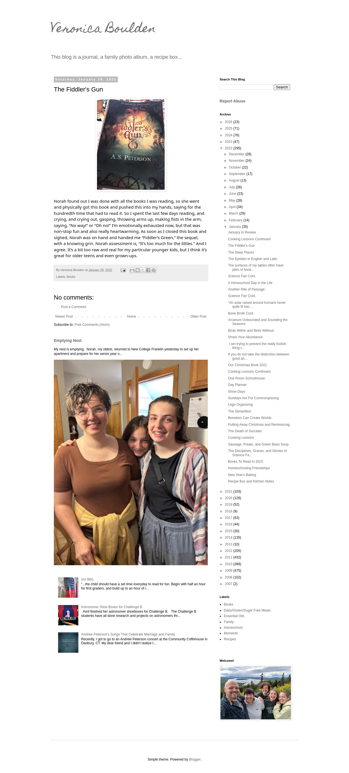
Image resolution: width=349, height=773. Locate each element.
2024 (229, 135)
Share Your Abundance (245, 337)
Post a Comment (73, 307)
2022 (229, 148)
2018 (229, 511)
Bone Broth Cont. (241, 313)
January (235, 227)
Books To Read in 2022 (245, 462)
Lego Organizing (240, 405)
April (233, 207)
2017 (229, 518)
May (232, 200)
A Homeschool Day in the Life (250, 283)
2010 (229, 564)
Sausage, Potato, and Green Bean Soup (258, 444)
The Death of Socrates (245, 431)
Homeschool (233, 628)
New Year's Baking (242, 475)
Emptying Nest (67, 340)
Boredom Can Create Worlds (249, 418)
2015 (229, 531)
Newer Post (64, 316)
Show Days (236, 392)
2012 (229, 551)
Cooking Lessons (241, 438)
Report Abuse (232, 101)
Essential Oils (234, 616)
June (233, 194)
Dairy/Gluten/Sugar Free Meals (247, 610)
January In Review (242, 232)
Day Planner (237, 385)
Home (131, 316)
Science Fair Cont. (242, 276)
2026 (229, 122)
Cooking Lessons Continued (249, 239)
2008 (229, 577)
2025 (229, 128)
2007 (229, 584)
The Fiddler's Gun (241, 246)
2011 (229, 557)
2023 (229, 142)
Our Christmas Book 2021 (247, 365)
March (234, 213)
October (235, 167)
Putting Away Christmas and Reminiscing (259, 425)
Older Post (198, 316)
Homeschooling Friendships (249, 468)
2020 (229, 498)
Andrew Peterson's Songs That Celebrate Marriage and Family (128, 634)
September (237, 174)
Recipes (230, 639)
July (232, 187)
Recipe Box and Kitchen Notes (251, 481)
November (237, 161)
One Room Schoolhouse (246, 378)
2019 (229, 504)
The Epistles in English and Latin (252, 259)
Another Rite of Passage (246, 289)
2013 (229, 544)
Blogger (194, 759)
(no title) (87, 579)
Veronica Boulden (103, 30)
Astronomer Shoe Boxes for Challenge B (111, 607)
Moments (231, 633)
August (234, 180)
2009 (229, 571)
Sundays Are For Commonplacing (253, 398)
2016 (229, 524)
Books (71, 276)
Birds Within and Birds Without (251, 331)
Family (229, 622)
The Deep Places (241, 252)
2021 (229, 492)
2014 (229, 538)
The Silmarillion (239, 411)
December (237, 154)
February (236, 220)
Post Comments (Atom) (92, 325)
